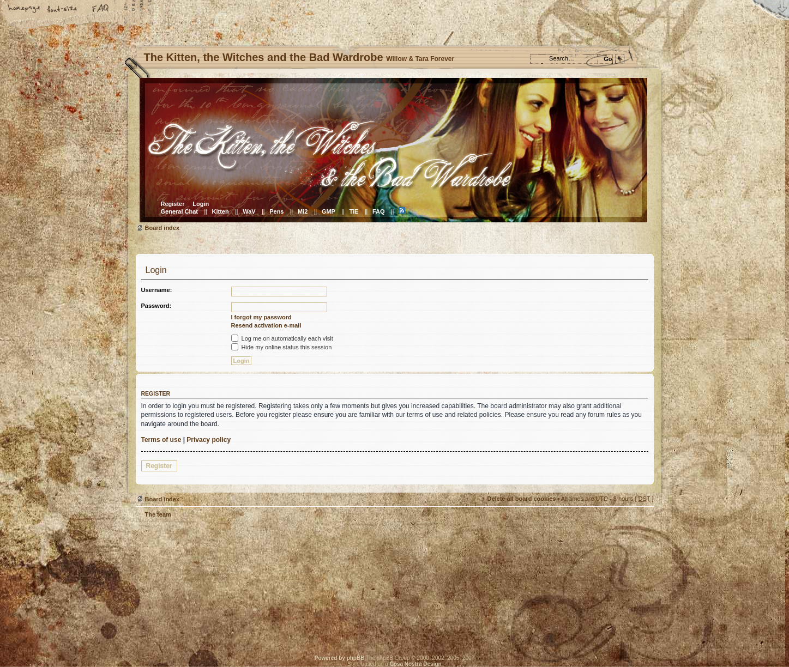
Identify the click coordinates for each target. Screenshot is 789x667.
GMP (328, 211)
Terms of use (161, 440)
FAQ (101, 9)
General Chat (179, 211)
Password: (156, 305)
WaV (249, 211)
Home (24, 9)
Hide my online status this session (281, 347)
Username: (156, 290)
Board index (393, 150)
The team (158, 514)
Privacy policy (208, 440)
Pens (276, 211)
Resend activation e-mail (266, 325)
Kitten (220, 211)
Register (173, 204)
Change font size (63, 9)
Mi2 (303, 211)
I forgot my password (261, 317)
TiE (353, 211)
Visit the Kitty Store (621, 610)
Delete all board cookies (521, 498)
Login (200, 204)
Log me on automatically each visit (282, 338)
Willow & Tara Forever (310, 583)
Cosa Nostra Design (416, 664)
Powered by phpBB (340, 658)
